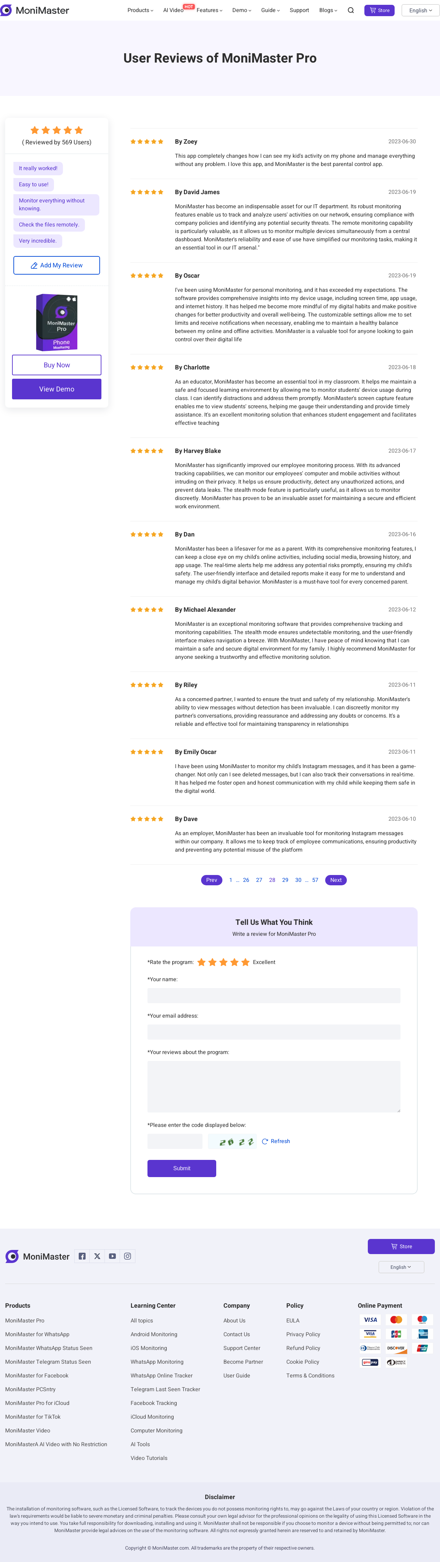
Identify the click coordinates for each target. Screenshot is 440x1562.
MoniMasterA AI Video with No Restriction (56, 1444)
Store (379, 10)
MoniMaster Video (27, 1431)
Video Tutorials (149, 1458)
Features (207, 10)
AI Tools (140, 1444)
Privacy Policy (303, 1334)
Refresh (276, 1141)
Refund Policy (303, 1348)
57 (315, 880)
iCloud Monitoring (152, 1417)
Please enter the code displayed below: (196, 1125)
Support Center (241, 1348)
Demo (239, 10)
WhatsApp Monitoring (157, 1362)
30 (298, 880)
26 (246, 880)
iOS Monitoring (149, 1348)
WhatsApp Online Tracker (161, 1376)
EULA (292, 1321)
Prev (211, 880)
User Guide (236, 1376)
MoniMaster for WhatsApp (37, 1334)
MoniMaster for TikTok (32, 1417)
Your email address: (172, 1016)
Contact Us (236, 1334)
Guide (268, 10)
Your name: (162, 979)
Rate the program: (170, 962)
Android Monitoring (154, 1334)
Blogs (326, 10)
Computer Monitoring (157, 1431)
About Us (234, 1321)
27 (259, 880)
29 (285, 880)
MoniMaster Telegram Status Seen (48, 1362)
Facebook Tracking (154, 1403)
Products (138, 10)
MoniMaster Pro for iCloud (37, 1403)
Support (299, 10)
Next (336, 880)
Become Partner (243, 1362)
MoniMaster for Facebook (36, 1376)
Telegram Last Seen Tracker (165, 1389)
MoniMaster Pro (24, 1321)
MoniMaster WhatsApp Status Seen (48, 1348)
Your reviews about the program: (188, 1052)
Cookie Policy (302, 1362)
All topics (142, 1321)
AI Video (173, 10)
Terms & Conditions (310, 1376)
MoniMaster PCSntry (30, 1389)
